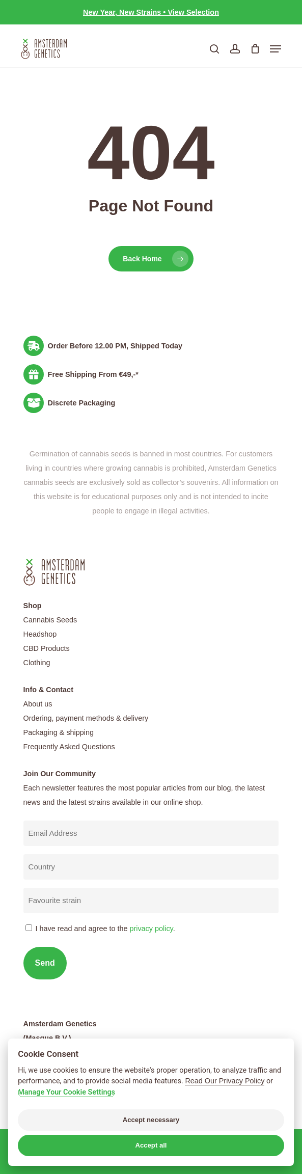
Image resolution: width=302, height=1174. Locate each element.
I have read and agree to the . (105, 928)
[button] (275, 49)
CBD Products (46, 648)
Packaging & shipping (58, 732)
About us (37, 704)
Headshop (40, 634)
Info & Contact (48, 690)
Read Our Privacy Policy (224, 1081)
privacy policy (151, 928)
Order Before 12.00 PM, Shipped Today (115, 346)
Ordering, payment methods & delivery (86, 718)
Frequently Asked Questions (69, 747)
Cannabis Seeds (50, 620)
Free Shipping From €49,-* (93, 374)
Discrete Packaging (82, 403)
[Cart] (255, 49)
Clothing (36, 663)
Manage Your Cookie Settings (66, 1092)
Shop (32, 606)
